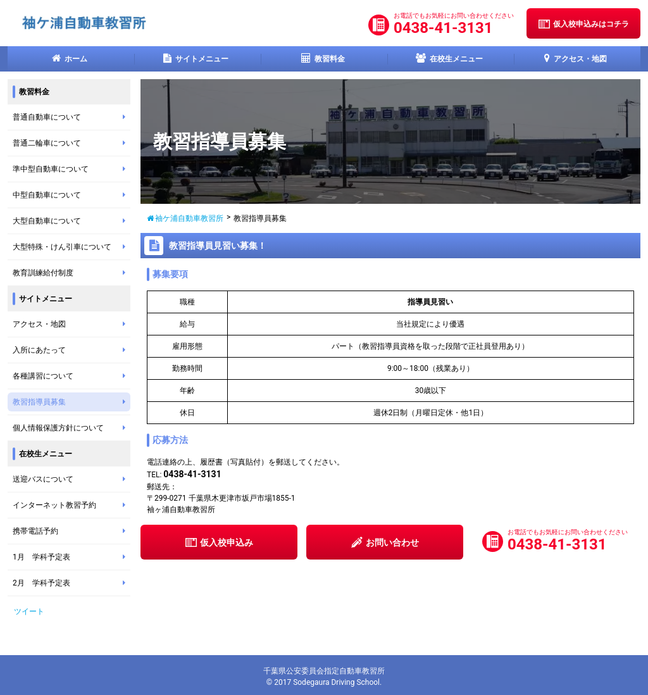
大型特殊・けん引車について (71, 246)
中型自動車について (71, 194)
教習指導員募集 (71, 401)
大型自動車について (71, 220)
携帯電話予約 (71, 531)
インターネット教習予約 (71, 505)
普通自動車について (71, 117)
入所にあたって (71, 350)
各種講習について (71, 375)
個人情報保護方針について (71, 427)
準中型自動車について (71, 169)
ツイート (29, 611)
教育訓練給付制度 (71, 272)
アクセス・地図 (71, 324)
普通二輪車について (71, 143)
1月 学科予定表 (71, 557)
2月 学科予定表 (71, 582)
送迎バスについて (71, 479)
